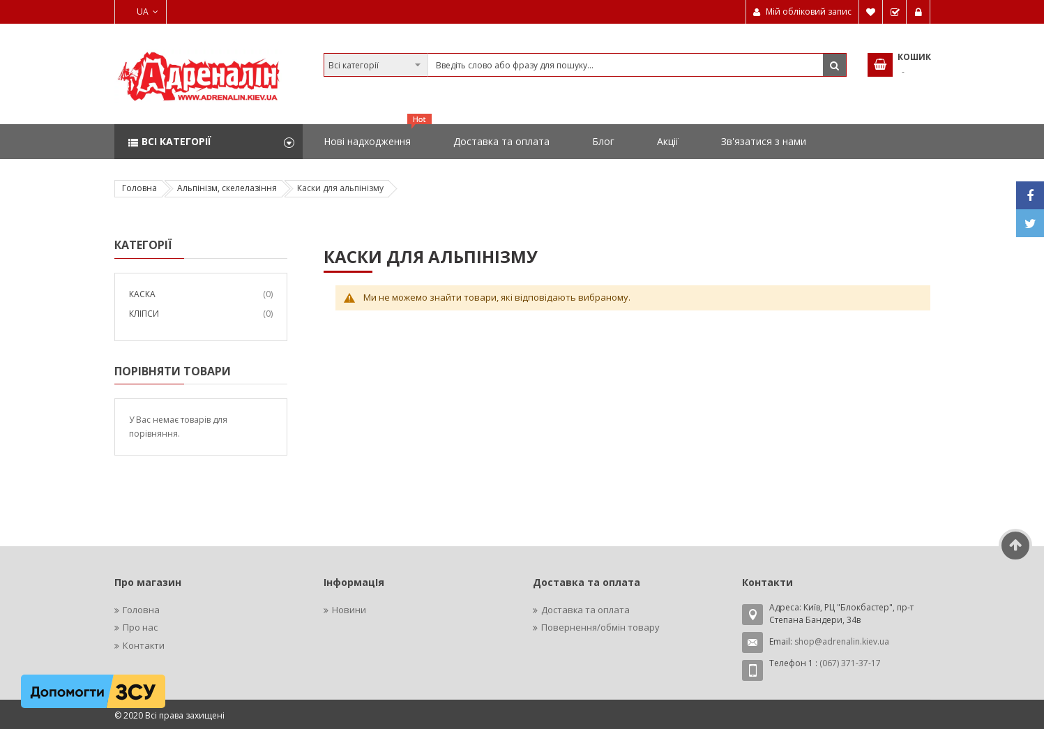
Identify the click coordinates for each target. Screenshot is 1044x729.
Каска (142, 294)
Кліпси (144, 314)
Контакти (144, 645)
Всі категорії (176, 141)
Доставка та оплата (585, 609)
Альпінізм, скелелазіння (227, 188)
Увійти (918, 12)
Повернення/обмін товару (600, 627)
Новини (349, 609)
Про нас (140, 627)
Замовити (895, 12)
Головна (139, 188)
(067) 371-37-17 (850, 663)
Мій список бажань (871, 12)
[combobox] (585, 65)
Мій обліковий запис (809, 11)
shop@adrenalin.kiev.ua (841, 641)
